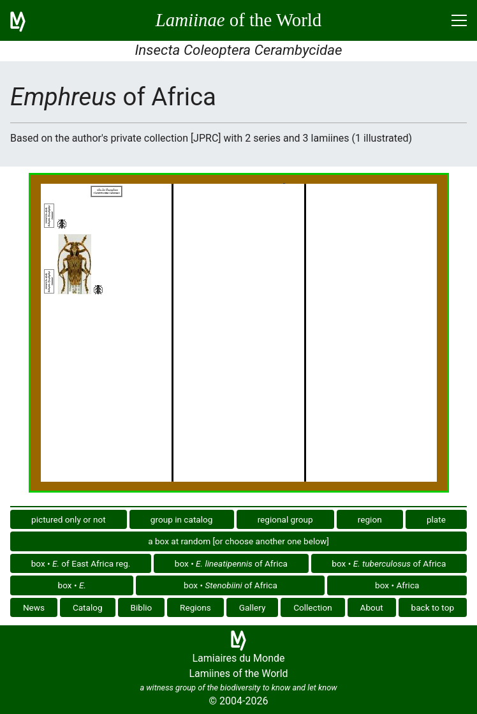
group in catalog (181, 519)
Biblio (141, 607)
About (371, 607)
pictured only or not (68, 519)
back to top (433, 607)
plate (436, 519)
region (370, 519)
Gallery (252, 607)
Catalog (88, 607)
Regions (195, 607)
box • (72, 585)
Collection (312, 607)
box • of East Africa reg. (81, 563)
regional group (285, 519)
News (34, 607)
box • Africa (397, 585)
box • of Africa (231, 563)
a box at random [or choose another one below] (238, 541)
